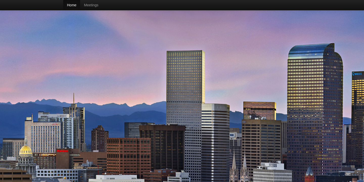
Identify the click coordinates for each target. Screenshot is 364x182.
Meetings (91, 5)
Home (71, 5)
